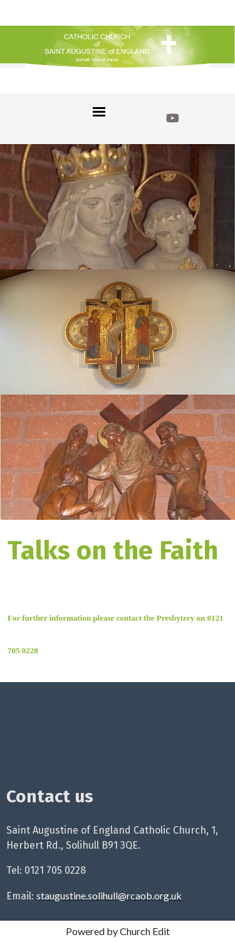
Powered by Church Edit (118, 931)
